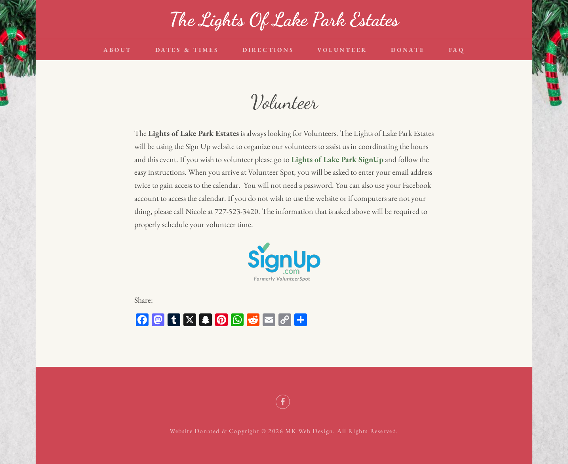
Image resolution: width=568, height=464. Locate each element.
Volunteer (342, 49)
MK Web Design (309, 431)
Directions (268, 49)
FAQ (457, 49)
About (117, 49)
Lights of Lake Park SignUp (337, 159)
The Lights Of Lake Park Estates (284, 19)
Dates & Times (187, 49)
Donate (408, 49)
